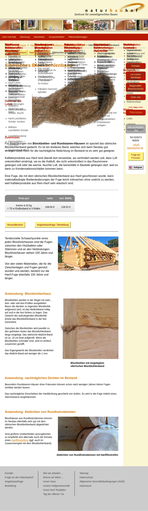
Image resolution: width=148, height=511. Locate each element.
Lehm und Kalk (14, 37)
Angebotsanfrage (14, 481)
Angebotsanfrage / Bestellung (53, 225)
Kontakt (136, 66)
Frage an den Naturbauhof (19, 477)
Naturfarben (64, 37)
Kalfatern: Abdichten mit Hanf (69, 45)
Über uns (136, 97)
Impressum (85, 486)
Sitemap (84, 473)
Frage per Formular (135, 156)
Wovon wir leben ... (53, 477)
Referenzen (135, 112)
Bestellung (10, 486)
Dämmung (40, 37)
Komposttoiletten (93, 37)
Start (8, 45)
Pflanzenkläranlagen (126, 37)
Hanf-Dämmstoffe (39, 45)
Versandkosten (15, 225)
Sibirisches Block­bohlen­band (67, 52)
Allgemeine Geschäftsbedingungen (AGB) (102, 481)
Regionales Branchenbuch (136, 88)
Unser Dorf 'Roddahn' (54, 490)
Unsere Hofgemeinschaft (56, 486)
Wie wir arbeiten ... (53, 473)
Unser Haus (49, 481)
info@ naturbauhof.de (135, 147)
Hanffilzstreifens (19, 440)
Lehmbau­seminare (135, 76)
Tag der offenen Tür (53, 494)
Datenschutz (86, 477)
